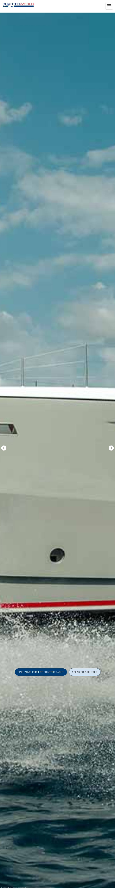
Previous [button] (3, 448)
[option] (57, 445)
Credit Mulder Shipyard (13, 887)
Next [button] (111, 448)
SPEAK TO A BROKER (84, 671)
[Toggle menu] (109, 5)
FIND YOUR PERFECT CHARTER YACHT (41, 671)
